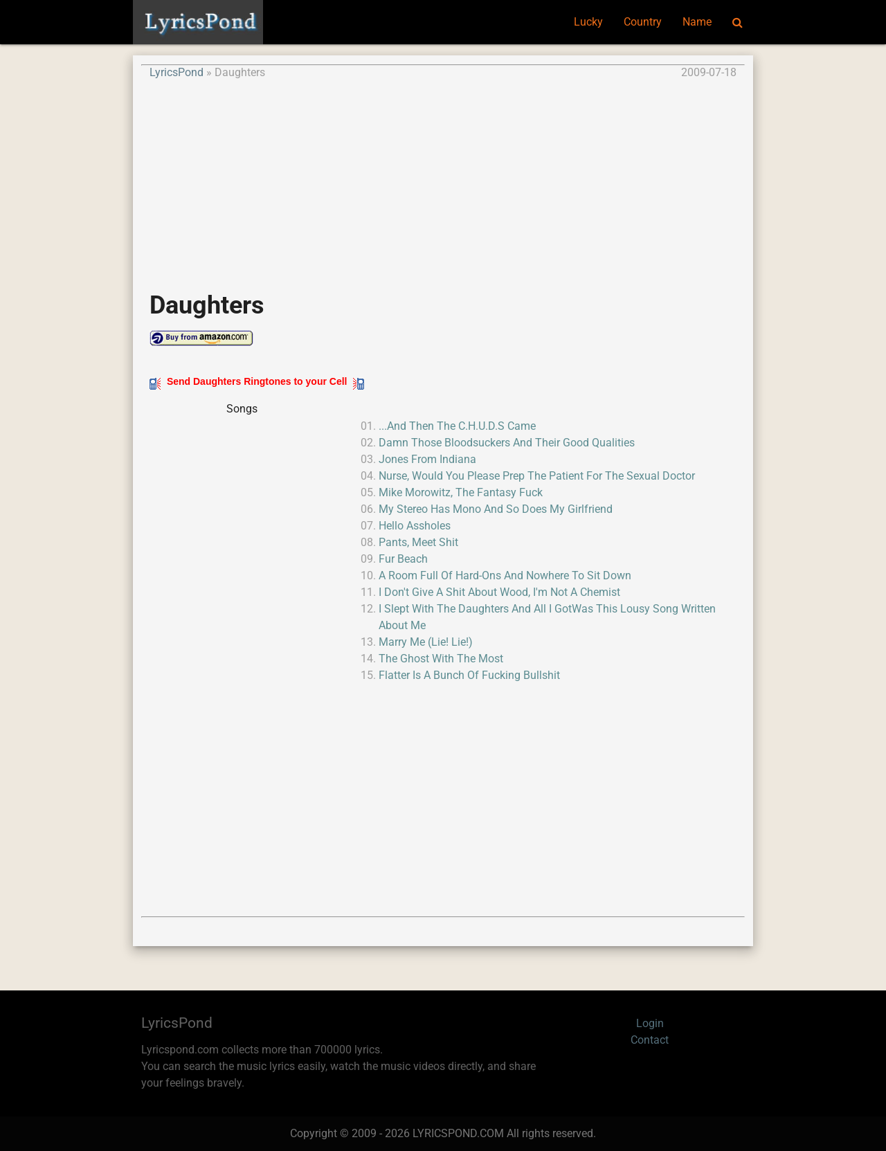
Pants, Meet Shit (418, 542)
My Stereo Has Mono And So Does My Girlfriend (496, 509)
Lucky (588, 21)
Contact (650, 1039)
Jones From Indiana (427, 459)
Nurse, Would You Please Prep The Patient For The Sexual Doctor (537, 475)
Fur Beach (403, 558)
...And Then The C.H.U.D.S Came (457, 426)
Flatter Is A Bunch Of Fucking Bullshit (469, 675)
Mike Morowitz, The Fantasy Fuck (461, 492)
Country (643, 21)
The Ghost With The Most (441, 658)
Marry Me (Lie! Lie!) (426, 642)
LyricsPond (177, 72)
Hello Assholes (415, 525)
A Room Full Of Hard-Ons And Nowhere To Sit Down (505, 575)
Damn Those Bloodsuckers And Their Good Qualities (507, 442)
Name (697, 21)
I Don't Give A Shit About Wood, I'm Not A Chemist (499, 592)
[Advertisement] (443, 178)
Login (650, 1023)
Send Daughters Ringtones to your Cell (257, 381)
